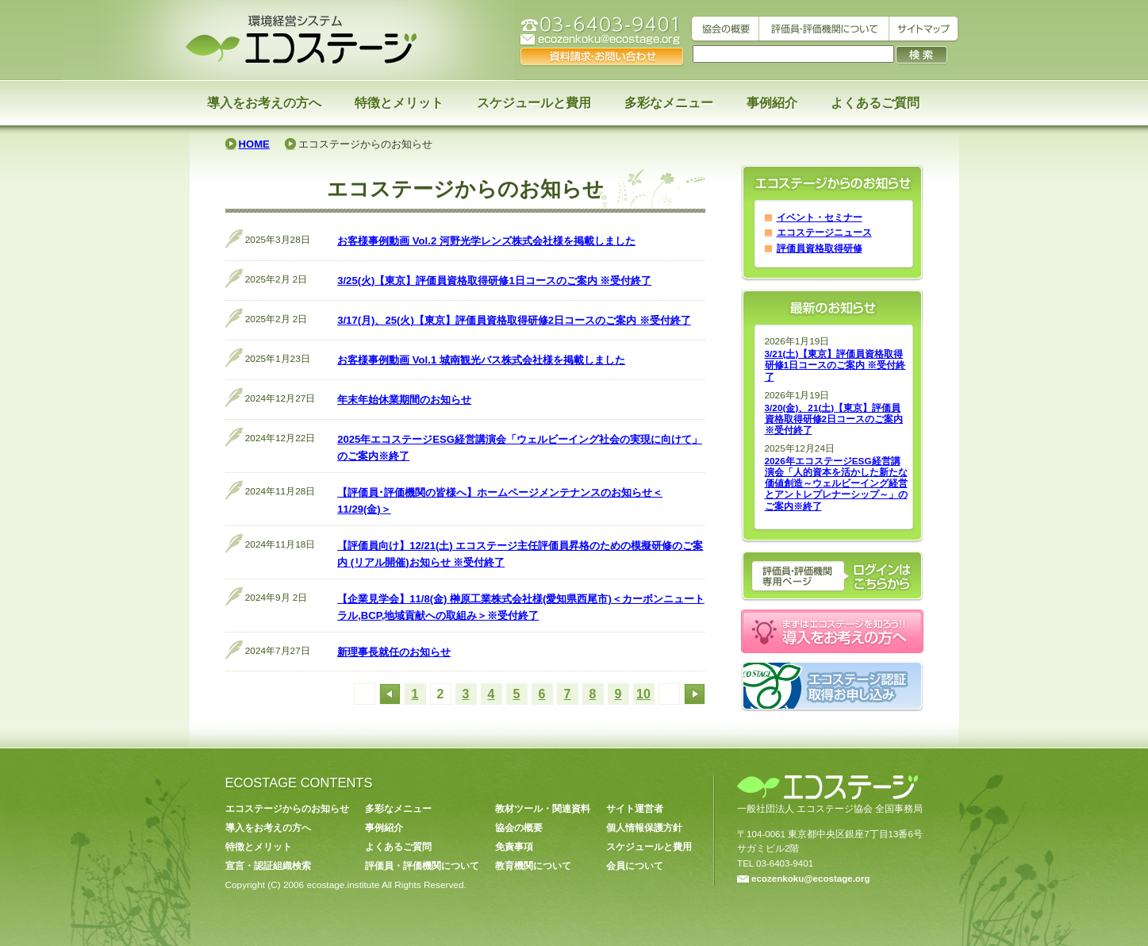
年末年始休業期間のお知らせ (404, 400)
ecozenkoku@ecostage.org (803, 878)
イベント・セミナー (819, 217)
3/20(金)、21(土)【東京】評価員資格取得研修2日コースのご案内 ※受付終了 (834, 419)
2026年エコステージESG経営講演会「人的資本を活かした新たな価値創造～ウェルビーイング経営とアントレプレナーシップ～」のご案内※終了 (836, 484)
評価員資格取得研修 (819, 248)
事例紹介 (772, 103)
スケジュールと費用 (534, 103)
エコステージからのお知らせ (287, 808)
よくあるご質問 (875, 103)
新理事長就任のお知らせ (394, 652)
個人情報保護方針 (644, 827)
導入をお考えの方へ (264, 103)
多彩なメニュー (668, 103)
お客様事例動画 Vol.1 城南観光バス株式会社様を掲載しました (481, 360)
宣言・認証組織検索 (268, 865)
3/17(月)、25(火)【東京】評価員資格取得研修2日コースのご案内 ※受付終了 (514, 320)
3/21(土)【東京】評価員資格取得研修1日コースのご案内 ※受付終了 (835, 365)
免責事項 (514, 846)
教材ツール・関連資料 (542, 808)
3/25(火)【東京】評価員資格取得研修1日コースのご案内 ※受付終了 (494, 280)
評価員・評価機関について (422, 865)
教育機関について (533, 865)
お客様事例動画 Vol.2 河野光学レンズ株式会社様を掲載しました (486, 241)
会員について (634, 865)
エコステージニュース (824, 232)
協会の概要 (519, 827)
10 (643, 694)
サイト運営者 (634, 808)
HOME (254, 144)
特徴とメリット (399, 103)
